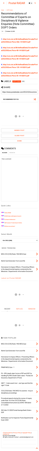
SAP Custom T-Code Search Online (13, 222)
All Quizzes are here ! (9, 226)
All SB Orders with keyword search (12, 216)
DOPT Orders (10, 10)
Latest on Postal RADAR (11, 278)
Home (2, 10)
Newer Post (19, 130)
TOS (4, 432)
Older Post (19, 135)
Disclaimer (9, 432)
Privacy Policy (17, 432)
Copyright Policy (26, 432)
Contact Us (6, 434)
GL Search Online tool (9, 219)
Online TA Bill (7, 212)
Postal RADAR (17, 3)
